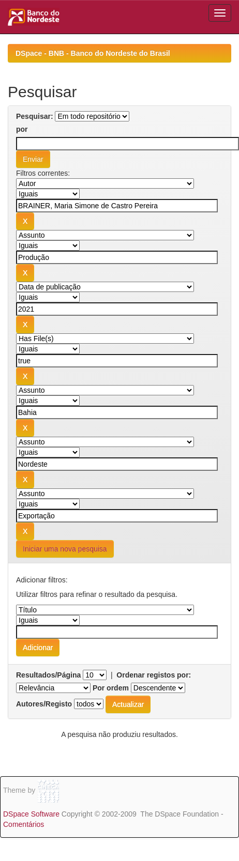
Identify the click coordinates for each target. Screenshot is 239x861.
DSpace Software (31, 814)
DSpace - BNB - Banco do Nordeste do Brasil (93, 53)
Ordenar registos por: (153, 675)
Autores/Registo (44, 704)
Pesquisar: (34, 116)
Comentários (23, 824)
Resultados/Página (48, 675)
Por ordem (111, 688)
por (22, 129)
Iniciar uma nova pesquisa (65, 549)
